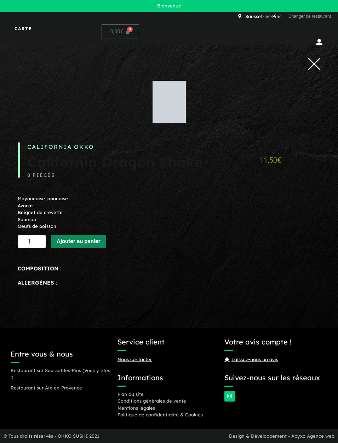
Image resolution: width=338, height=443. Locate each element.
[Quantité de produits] (32, 241)
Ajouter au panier (79, 241)
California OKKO (60, 146)
